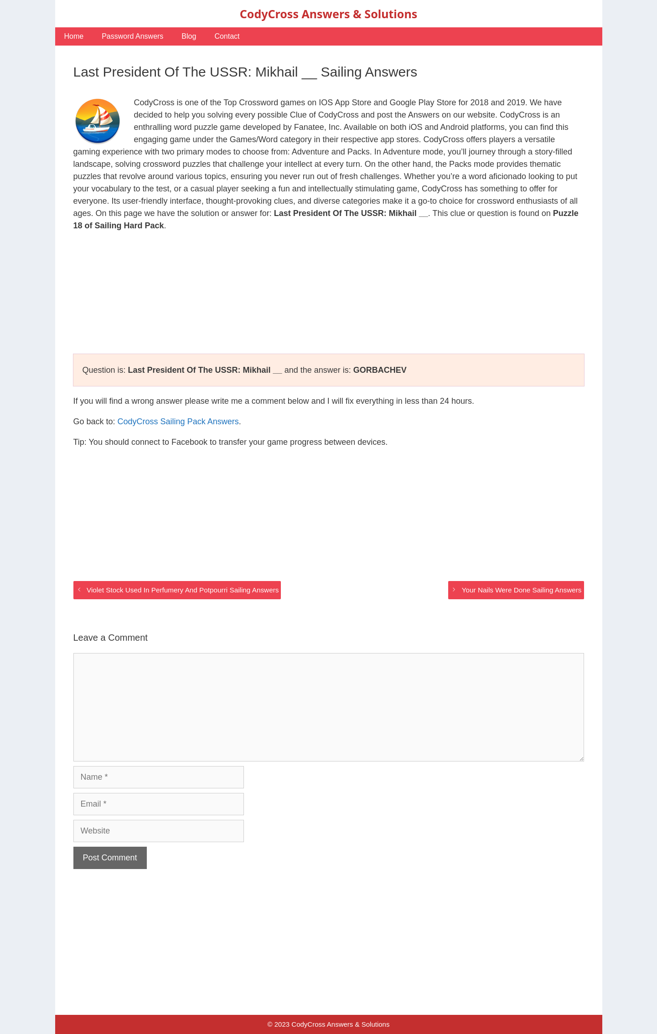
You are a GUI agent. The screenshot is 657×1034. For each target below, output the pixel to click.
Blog (188, 36)
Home (74, 36)
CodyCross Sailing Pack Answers (178, 421)
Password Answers (132, 36)
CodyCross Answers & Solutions (328, 13)
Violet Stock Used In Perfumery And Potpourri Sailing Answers (183, 590)
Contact (226, 36)
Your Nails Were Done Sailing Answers (522, 590)
